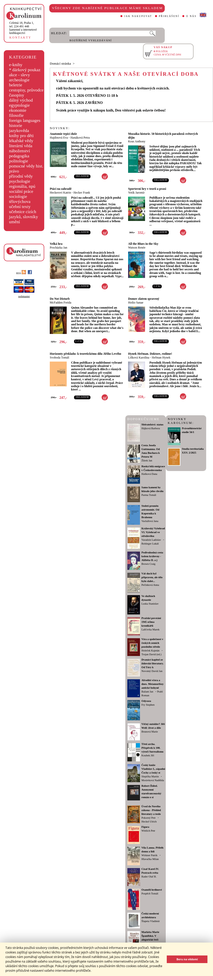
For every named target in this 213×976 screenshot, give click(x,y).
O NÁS (191, 16)
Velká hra (56, 244)
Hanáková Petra (80, 137)
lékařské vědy (21, 140)
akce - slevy (19, 74)
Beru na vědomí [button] (187, 959)
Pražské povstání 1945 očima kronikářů (151, 622)
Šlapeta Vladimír (150, 921)
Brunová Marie (149, 731)
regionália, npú (22, 186)
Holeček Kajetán (150, 650)
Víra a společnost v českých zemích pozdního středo (152, 643)
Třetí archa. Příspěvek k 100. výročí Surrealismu (152, 748)
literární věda (20, 145)
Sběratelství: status (152, 424)
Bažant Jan (147, 691)
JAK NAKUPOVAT (138, 16)
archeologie (19, 80)
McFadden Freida (60, 302)
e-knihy (15, 64)
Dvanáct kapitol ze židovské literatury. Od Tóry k (152, 663)
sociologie (18, 196)
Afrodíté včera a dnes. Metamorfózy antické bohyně (152, 684)
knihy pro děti (21, 135)
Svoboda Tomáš (59, 357)
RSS (21, 273)
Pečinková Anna (150, 585)
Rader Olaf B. (148, 876)
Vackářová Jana (149, 521)
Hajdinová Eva (59, 137)
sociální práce (21, 191)
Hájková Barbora (150, 428)
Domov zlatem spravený (143, 299)
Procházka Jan (58, 247)
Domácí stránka (60, 63)
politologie (18, 161)
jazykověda (19, 130)
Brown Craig (148, 563)
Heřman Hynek (161, 357)
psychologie (19, 181)
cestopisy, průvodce (26, 90)
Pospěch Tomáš (149, 893)
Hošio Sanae (135, 302)
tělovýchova (20, 201)
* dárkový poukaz (24, 69)
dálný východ (21, 100)
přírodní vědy (21, 176)
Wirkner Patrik (149, 855)
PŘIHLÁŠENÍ (169, 16)
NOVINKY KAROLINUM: (181, 421)
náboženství (19, 150)
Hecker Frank (82, 192)
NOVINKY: (60, 128)
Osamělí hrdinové (151, 889)
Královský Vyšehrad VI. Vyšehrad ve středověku (153, 532)
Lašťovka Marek (150, 629)
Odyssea (146, 701)
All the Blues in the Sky (143, 244)
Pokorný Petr (148, 817)
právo (14, 171)
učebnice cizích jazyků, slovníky (23, 214)
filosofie (16, 115)
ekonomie (17, 110)
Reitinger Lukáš (150, 543)
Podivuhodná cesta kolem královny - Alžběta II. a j (152, 556)
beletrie (15, 85)
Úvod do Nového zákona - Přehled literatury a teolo (151, 810)
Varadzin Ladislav (151, 539)
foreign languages (24, 120)
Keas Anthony (136, 141)
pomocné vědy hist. (26, 166)
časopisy (16, 95)
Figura (145, 826)
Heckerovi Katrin (60, 192)
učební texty (20, 206)
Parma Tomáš (148, 495)
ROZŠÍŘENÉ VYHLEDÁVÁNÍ (90, 40)
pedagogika (19, 156)
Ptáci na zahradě (61, 189)
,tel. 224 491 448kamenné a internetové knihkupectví (23, 28)
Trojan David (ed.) (151, 654)
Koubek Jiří (147, 755)
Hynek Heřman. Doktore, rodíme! (150, 353)
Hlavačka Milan (150, 859)
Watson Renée (137, 247)
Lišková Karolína (138, 357)
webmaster (24, 296)
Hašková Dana (149, 474)
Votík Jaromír (136, 192)
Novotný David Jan (151, 671)
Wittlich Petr (148, 830)
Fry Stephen (148, 704)
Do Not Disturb (60, 299)
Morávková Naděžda (152, 780)
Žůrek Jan (146, 460)
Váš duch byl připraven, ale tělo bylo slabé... (151, 577)
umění (14, 221)
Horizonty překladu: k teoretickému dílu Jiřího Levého (85, 353)
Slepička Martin (150, 776)
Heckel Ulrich (149, 821)
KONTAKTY (20, 37)
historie (15, 125)
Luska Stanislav (150, 603)
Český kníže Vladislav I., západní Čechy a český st (153, 769)
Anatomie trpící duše (63, 134)
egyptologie (19, 105)
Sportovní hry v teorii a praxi (147, 189)
